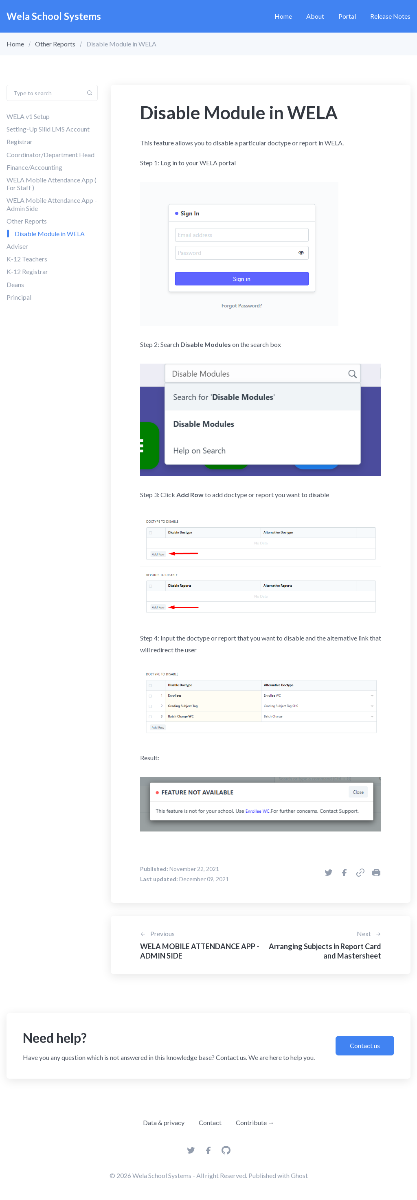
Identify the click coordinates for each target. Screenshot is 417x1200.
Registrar (20, 141)
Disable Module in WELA (50, 233)
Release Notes (390, 16)
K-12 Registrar (27, 271)
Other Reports (55, 44)
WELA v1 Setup (28, 116)
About (315, 16)
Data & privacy (163, 1122)
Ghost (299, 1175)
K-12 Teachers (27, 259)
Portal (347, 16)
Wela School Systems (54, 16)
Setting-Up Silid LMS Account (48, 129)
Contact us (365, 1045)
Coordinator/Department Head (50, 154)
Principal (19, 297)
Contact (210, 1122)
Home (283, 16)
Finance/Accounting (34, 167)
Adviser (17, 246)
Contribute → (255, 1122)
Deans (15, 284)
